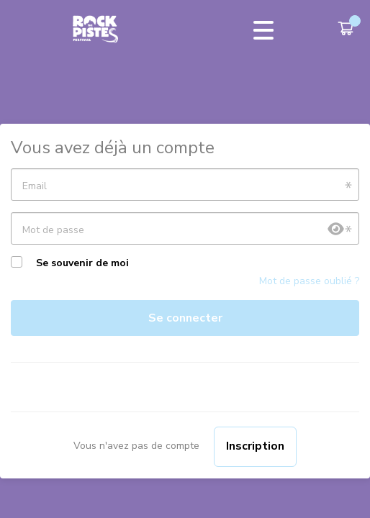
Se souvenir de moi (82, 263)
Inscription (255, 446)
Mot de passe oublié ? (309, 281)
